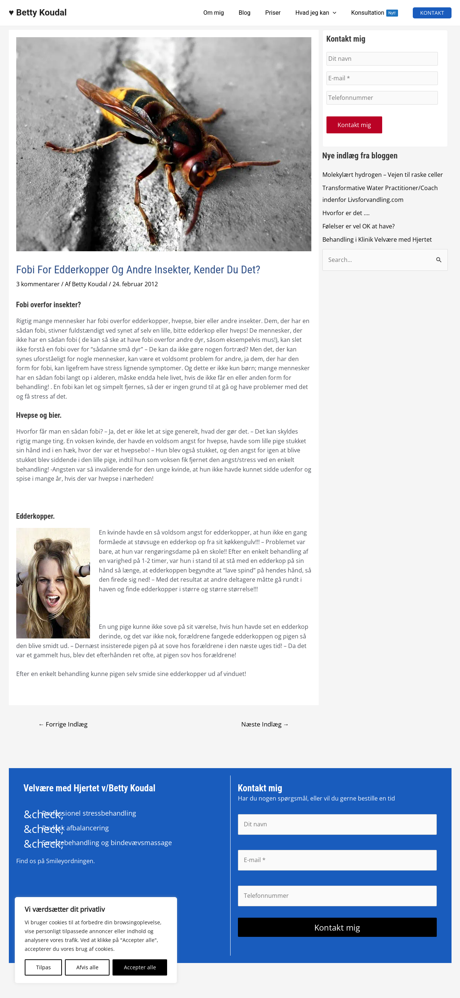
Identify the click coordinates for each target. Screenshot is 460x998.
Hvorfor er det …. (346, 214)
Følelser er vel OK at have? (358, 227)
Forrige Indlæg (63, 724)
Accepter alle (140, 967)
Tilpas (43, 967)
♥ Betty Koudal (38, 12)
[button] (432, 12)
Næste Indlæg (265, 724)
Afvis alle (87, 967)
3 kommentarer (38, 284)
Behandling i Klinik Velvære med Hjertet (377, 240)
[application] (337, 13)
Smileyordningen (69, 861)
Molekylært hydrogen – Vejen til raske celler (382, 175)
